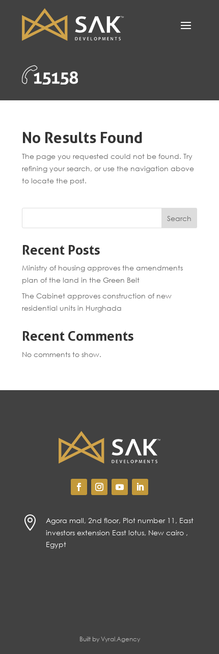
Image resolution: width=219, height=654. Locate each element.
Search (179, 218)
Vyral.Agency (120, 639)
